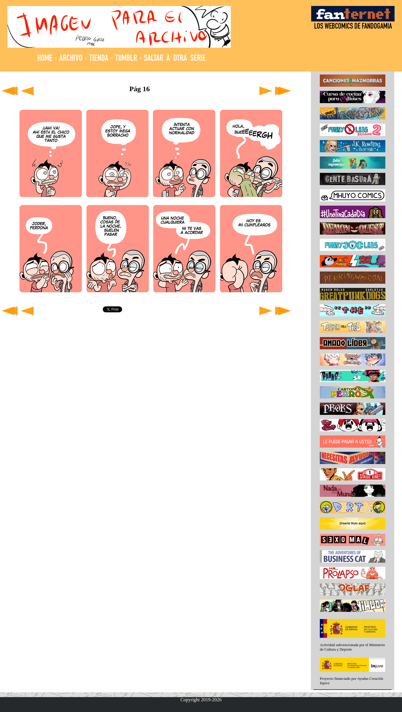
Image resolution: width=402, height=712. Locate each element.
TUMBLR (126, 59)
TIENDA (98, 59)
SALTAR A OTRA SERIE (175, 59)
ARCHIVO (70, 59)
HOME (44, 59)
